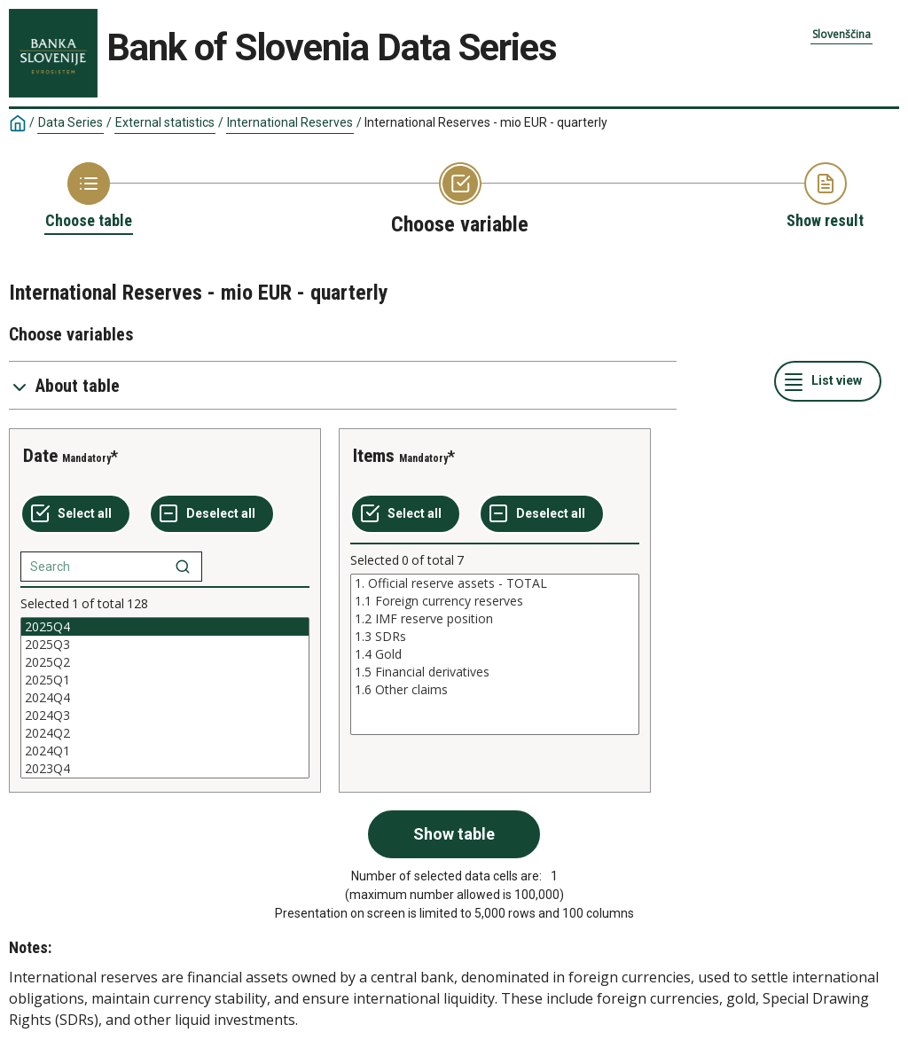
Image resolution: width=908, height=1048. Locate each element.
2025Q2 (165, 662)
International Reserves (290, 122)
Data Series (70, 122)
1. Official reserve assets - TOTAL (494, 583)
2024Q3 (165, 715)
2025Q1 (165, 680)
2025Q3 (165, 644)
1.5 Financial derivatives (494, 672)
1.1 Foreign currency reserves (494, 601)
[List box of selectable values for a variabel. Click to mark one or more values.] (164, 697)
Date (40, 455)
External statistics (165, 122)
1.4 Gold (494, 654)
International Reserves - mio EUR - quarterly (485, 122)
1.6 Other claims (494, 690)
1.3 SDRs (494, 636)
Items (374, 455)
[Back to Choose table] (88, 196)
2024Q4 (165, 698)
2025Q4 (165, 627)
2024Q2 (165, 733)
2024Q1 (165, 751)
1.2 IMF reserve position (494, 619)
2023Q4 (165, 769)
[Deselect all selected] (212, 514)
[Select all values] (75, 514)
